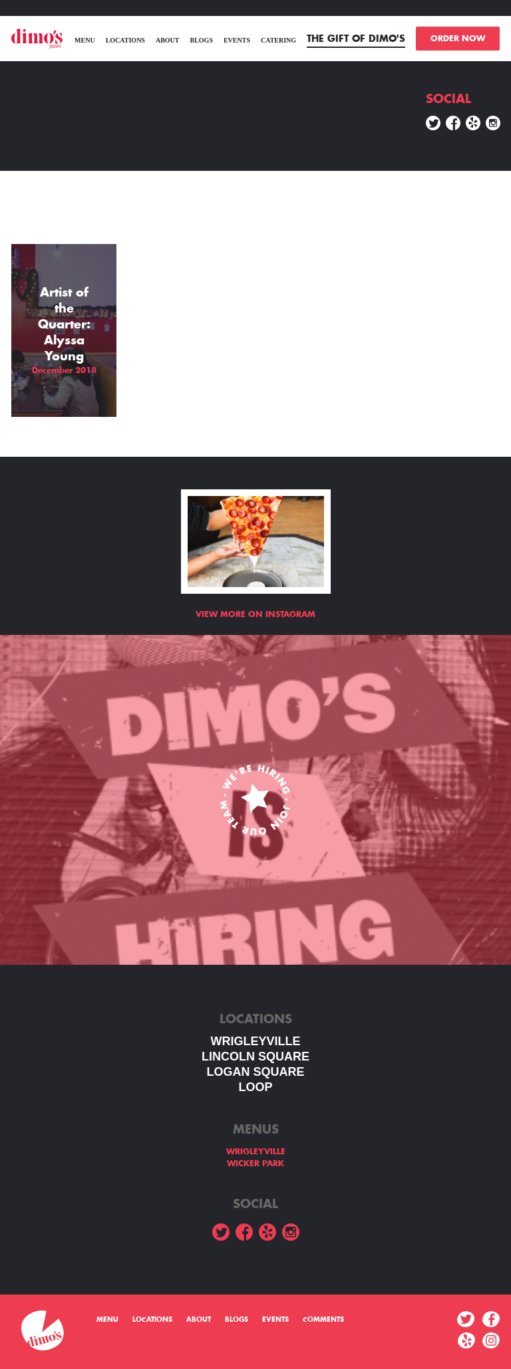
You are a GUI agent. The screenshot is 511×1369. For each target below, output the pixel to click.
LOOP (255, 1087)
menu (85, 40)
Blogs (201, 40)
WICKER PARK (255, 1164)
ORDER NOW (457, 39)
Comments (323, 1319)
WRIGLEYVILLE (256, 1041)
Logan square (255, 1071)
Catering (278, 40)
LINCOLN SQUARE (255, 1056)
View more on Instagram (255, 614)
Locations (125, 40)
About (168, 40)
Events (237, 40)
